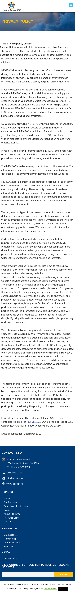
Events (7, 509)
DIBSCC (8, 521)
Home (7, 498)
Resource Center (12, 517)
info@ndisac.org (36, 421)
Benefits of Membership (16, 506)
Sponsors (8, 546)
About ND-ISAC (12, 513)
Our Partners (10, 502)
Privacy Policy (11, 557)
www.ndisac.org (14, 483)
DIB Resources (11, 534)
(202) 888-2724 (14, 472)
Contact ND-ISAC (12, 542)
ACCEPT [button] (63, 589)
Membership (10, 538)
